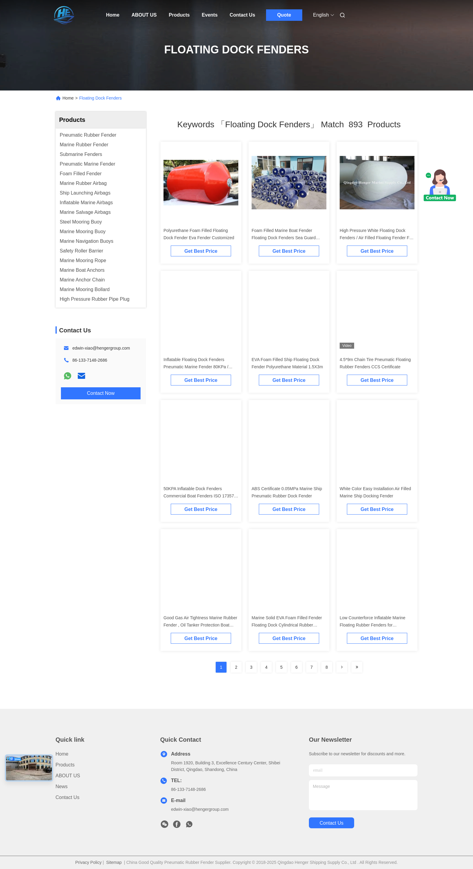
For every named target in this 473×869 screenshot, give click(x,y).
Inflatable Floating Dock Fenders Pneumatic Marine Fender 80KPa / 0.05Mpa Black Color (195, 366)
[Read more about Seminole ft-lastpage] (356, 667)
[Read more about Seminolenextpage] (341, 667)
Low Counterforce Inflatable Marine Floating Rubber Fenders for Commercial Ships (372, 625)
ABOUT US (144, 14)
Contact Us (242, 14)
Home (112, 14)
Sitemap (114, 862)
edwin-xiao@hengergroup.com (101, 348)
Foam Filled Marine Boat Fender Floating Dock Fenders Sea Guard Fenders (284, 237)
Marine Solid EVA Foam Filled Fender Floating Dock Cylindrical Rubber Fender (287, 625)
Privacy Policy (88, 862)
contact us (331, 823)
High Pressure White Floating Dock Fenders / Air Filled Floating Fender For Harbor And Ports (376, 237)
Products (179, 14)
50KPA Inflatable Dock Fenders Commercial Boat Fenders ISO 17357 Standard (198, 496)
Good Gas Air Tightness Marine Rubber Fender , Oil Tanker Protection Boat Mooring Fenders (200, 625)
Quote (284, 14)
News (62, 786)
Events (209, 14)
